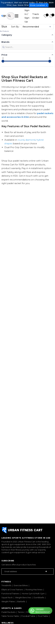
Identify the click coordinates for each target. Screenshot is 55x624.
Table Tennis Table (10, 616)
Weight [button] (5, 93)
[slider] (2, 171)
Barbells (21, 601)
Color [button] (4, 119)
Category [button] (6, 34)
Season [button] (5, 80)
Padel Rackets (8, 612)
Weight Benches (23, 597)
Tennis (21, 612)
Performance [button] (9, 106)
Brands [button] (5, 42)
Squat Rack (7, 597)
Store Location (39, 5)
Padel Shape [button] (8, 54)
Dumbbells (39, 597)
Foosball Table (28, 616)
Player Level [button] (8, 67)
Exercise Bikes (21, 585)
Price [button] (4, 165)
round (21, 249)
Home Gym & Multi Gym (33, 593)
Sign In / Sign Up (26, 16)
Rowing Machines (34, 589)
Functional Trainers (10, 593)
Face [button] (4, 145)
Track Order (35, 16)
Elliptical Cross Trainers (12, 589)
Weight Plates (8, 601)
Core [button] (4, 132)
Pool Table (43, 616)
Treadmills (6, 585)
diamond (30, 249)
